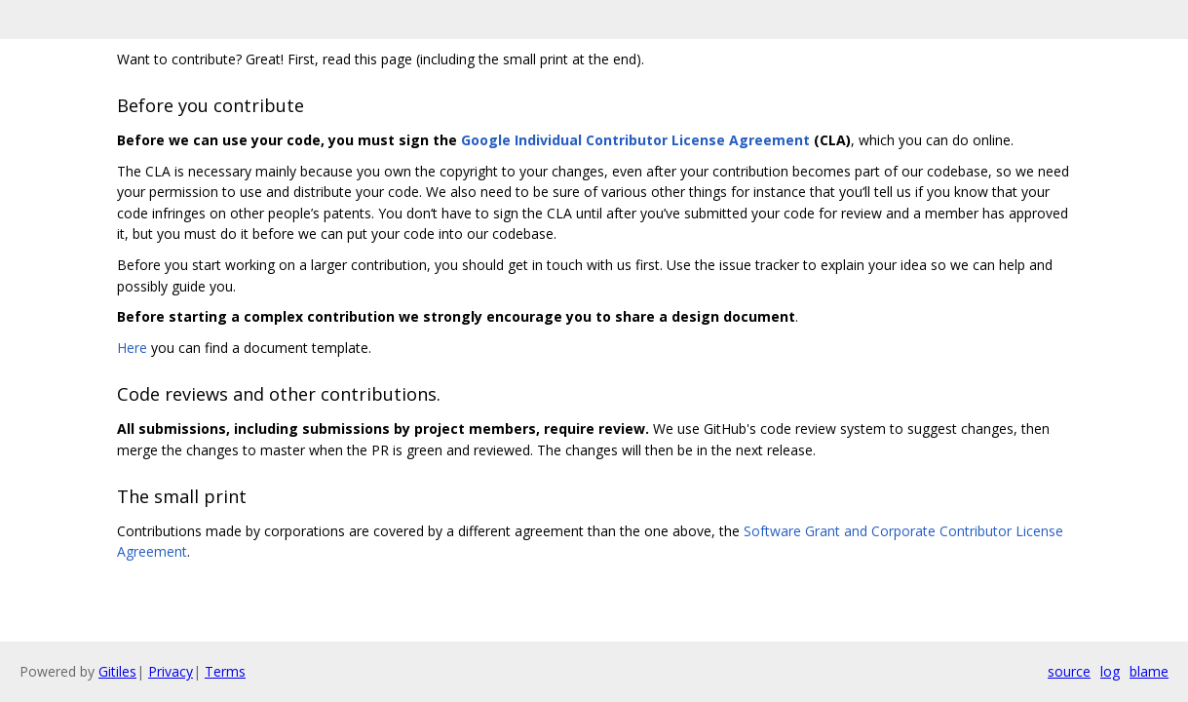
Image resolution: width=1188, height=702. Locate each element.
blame (1149, 671)
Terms (225, 671)
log (1110, 671)
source (1069, 671)
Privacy (170, 671)
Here (132, 347)
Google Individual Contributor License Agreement (635, 140)
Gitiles (117, 671)
